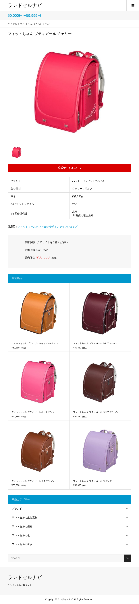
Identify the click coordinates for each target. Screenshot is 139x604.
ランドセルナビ (25, 5)
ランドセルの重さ (22, 544)
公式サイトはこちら (69, 167)
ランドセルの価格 (22, 526)
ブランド (17, 508)
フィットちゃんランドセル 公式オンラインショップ (47, 226)
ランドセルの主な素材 (24, 517)
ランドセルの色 (21, 535)
